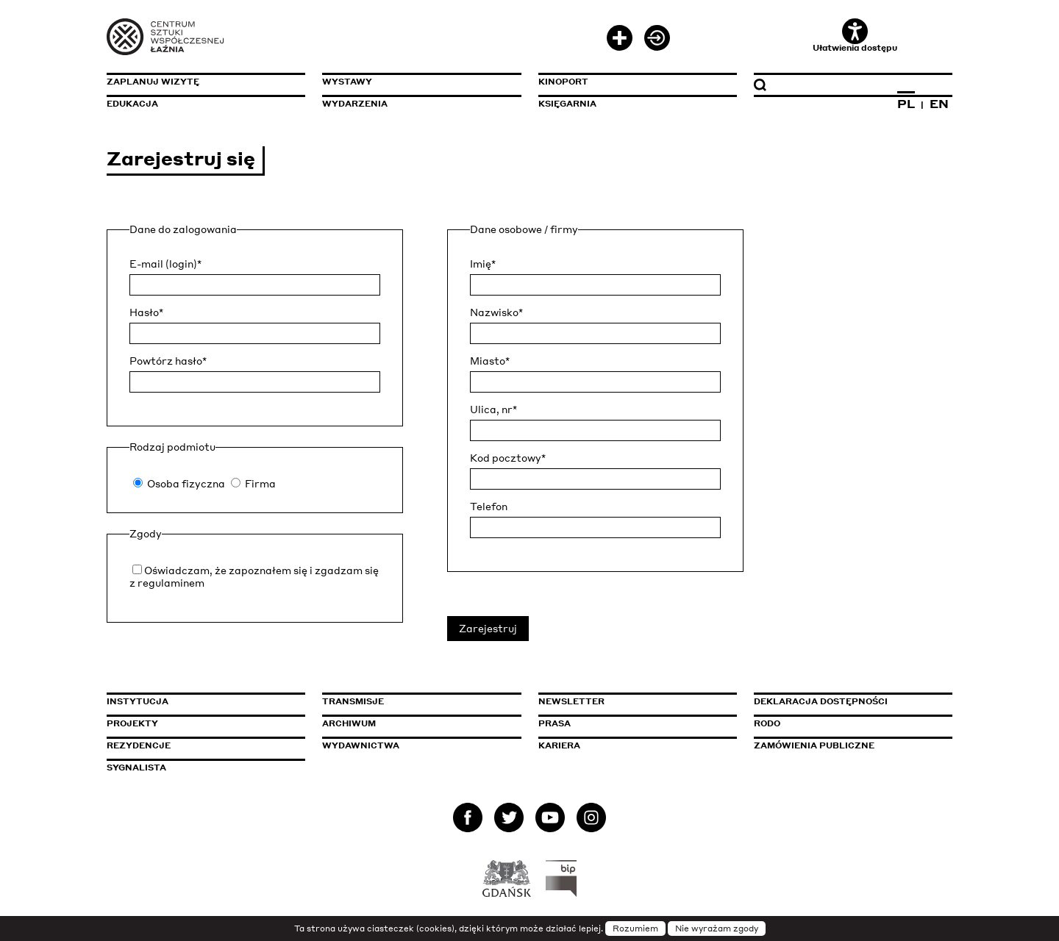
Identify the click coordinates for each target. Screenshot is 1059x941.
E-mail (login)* (165, 264)
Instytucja (137, 701)
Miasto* (490, 361)
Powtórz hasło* (168, 361)
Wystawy (347, 81)
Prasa (554, 723)
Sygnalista (136, 767)
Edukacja (132, 104)
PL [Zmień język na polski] (906, 103)
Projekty (132, 723)
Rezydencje (139, 745)
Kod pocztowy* (508, 458)
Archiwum (349, 723)
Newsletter (571, 701)
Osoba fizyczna (186, 483)
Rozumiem (635, 928)
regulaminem (171, 582)
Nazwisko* (496, 312)
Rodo (767, 723)
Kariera (559, 745)
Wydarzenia (355, 104)
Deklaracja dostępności (821, 701)
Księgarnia (567, 104)
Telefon (488, 506)
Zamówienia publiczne (847, 745)
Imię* (483, 264)
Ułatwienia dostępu (855, 35)
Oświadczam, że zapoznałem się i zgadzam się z (254, 576)
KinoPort (563, 81)
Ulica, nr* (493, 409)
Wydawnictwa (360, 745)
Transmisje (415, 701)
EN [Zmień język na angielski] (939, 103)
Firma (260, 483)
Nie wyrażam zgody (716, 928)
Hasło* (146, 312)
